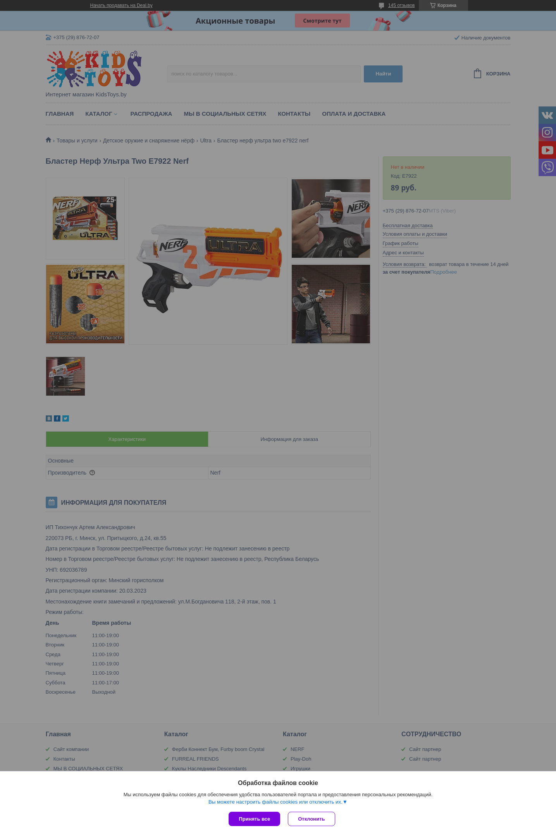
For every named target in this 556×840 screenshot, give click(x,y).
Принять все (254, 819)
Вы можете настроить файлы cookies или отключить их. (275, 802)
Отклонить (311, 819)
